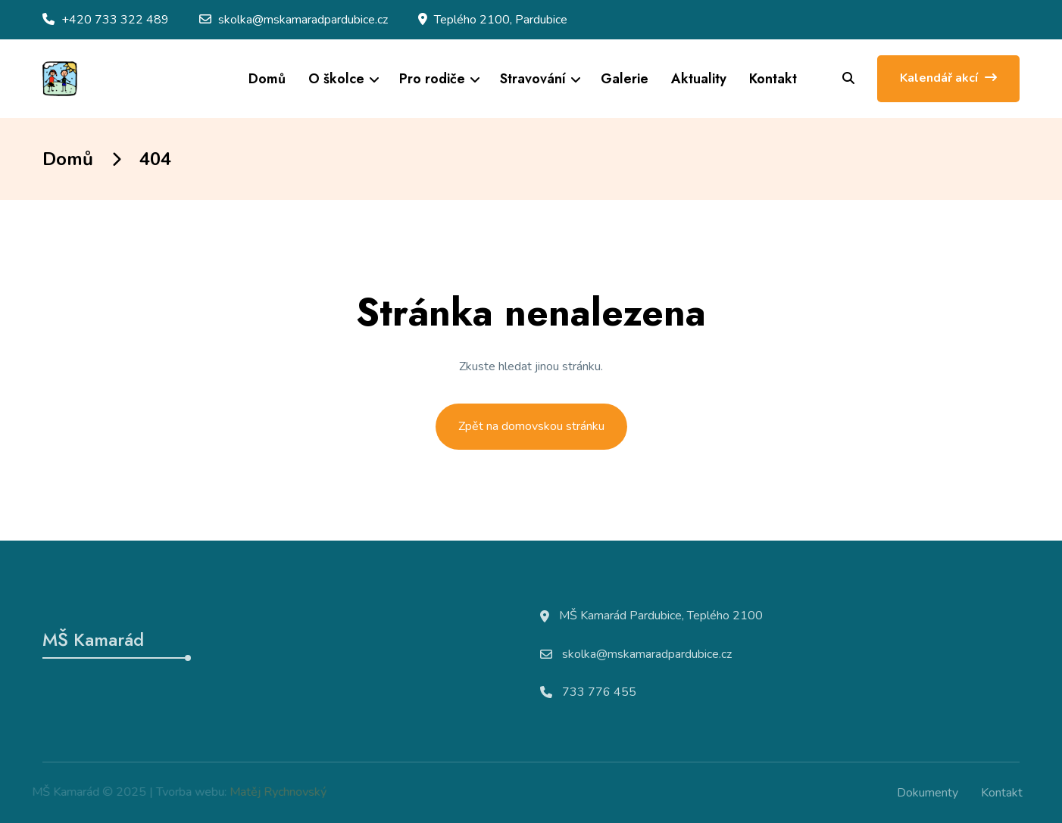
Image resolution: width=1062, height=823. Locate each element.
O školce (336, 79)
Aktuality (698, 79)
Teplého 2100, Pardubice (500, 19)
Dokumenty (932, 792)
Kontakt (773, 79)
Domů (267, 79)
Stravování (533, 79)
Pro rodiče (432, 79)
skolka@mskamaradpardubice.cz (303, 19)
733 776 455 (599, 696)
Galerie (624, 79)
